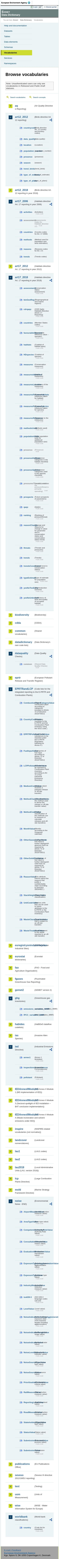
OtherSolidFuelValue (29, 858)
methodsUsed (29, 428)
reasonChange (29, 525)
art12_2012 (21, 117)
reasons (27, 249)
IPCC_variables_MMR (29, 1015)
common (20, 631)
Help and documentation (15, 25)
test (17, 1486)
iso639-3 (28, 1297)
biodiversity (22, 614)
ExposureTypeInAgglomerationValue (29, 1263)
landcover (21, 1140)
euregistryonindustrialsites (24, 945)
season (27, 163)
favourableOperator (29, 333)
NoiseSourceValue (29, 1372)
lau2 (17, 1159)
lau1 (17, 1151)
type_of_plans (29, 181)
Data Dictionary (26, 20)
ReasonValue (29, 877)
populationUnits (29, 436)
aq (16, 105)
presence (28, 157)
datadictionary (23, 642)
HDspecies (29, 354)
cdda (18, 623)
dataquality (21, 653)
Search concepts (39, 97)
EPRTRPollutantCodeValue (29, 734)
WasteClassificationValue (29, 919)
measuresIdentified (29, 374)
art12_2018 (21, 190)
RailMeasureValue (29, 1392)
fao (17, 967)
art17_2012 (21, 266)
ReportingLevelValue (29, 1402)
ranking (27, 515)
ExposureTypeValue (29, 1275)
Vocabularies (10, 53)
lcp (17, 1178)
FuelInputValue (29, 751)
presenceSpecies (29, 470)
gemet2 (19, 990)
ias (16, 1035)
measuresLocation (29, 384)
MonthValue (29, 829)
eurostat (20, 956)
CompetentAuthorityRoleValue (29, 1230)
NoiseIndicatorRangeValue (29, 1332)
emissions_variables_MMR (29, 1009)
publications (22, 1464)
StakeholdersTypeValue (29, 1422)
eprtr (18, 677)
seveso (19, 1475)
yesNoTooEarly (29, 588)
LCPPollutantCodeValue (29, 766)
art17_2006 (21, 201)
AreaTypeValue (29, 1222)
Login (36, 7)
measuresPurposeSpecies (29, 406)
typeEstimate (29, 578)
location (27, 145)
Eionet (15, 20)
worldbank (21, 1516)
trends (27, 256)
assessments (29, 288)
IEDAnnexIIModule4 (24, 1114)
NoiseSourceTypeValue (29, 1362)
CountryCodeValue (29, 719)
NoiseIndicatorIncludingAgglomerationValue (29, 1317)
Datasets (8, 31)
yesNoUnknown (29, 598)
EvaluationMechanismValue (29, 1251)
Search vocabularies (17, 97)
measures (28, 364)
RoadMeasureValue (29, 1412)
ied (17, 1046)
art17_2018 (21, 277)
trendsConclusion (29, 566)
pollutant (28, 1077)
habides (19, 1024)
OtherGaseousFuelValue (29, 840)
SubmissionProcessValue (29, 1440)
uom (17, 1494)
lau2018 (19, 1167)
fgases (19, 978)
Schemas (8, 47)
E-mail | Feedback (12, 1550)
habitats (27, 345)
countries (28, 232)
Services (8, 58)
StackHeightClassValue (29, 895)
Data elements (11, 42)
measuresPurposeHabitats (29, 394)
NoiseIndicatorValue (29, 1342)
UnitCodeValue (29, 903)
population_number (29, 151)
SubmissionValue (29, 1450)
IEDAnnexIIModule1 (24, 1089)
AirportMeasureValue (29, 1212)
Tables (7, 36)
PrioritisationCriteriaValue (29, 1382)
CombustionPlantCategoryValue (29, 703)
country (27, 1527)
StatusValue (29, 1432)
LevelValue (29, 1309)
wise (17, 1505)
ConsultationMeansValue (29, 1242)
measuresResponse (29, 418)
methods (28, 239)
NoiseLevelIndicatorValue (29, 1352)
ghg (17, 998)
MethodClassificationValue (29, 799)
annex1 (27, 1057)
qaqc (26, 507)
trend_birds (29, 169)
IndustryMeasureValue (29, 1285)
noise (18, 1201)
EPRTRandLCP (24, 689)
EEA (16, 2)
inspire (19, 1129)
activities (28, 212)
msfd (18, 1189)
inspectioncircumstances (29, 1067)
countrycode (29, 128)
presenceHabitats (29, 458)
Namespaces (10, 63)
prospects (28, 497)
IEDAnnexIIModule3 (24, 1100)
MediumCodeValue (29, 786)
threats (27, 548)
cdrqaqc (27, 309)
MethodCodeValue (29, 812)
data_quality (29, 139)
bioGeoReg (29, 300)
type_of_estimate (29, 175)
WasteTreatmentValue (29, 930)
